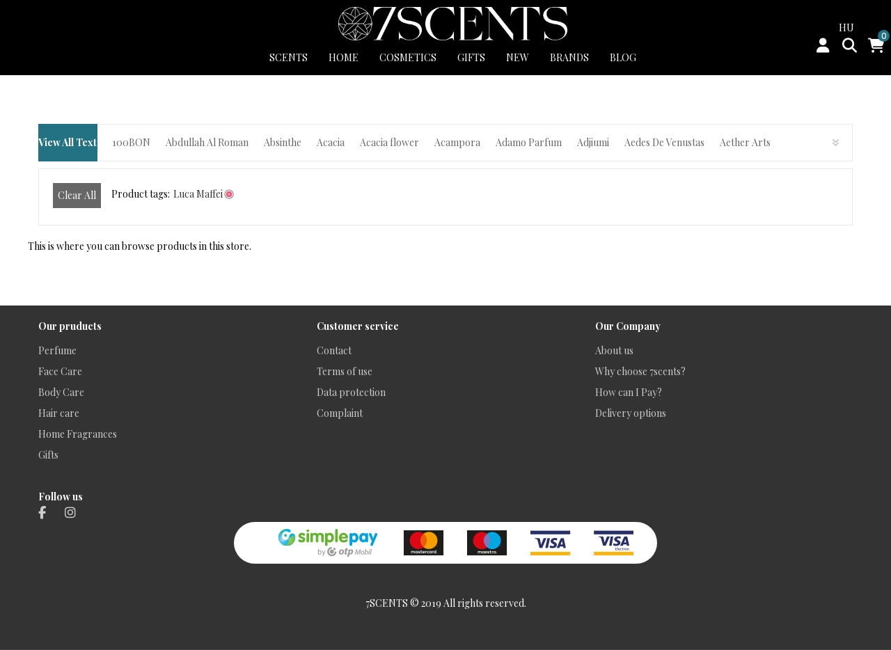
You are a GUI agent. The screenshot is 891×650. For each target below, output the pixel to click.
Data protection (351, 392)
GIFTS (471, 57)
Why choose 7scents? (640, 371)
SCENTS (288, 57)
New (517, 57)
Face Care (60, 371)
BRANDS (569, 57)
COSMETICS (407, 57)
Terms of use (344, 371)
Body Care (61, 392)
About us (614, 350)
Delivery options (630, 413)
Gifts (48, 454)
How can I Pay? (628, 392)
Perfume (57, 350)
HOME (343, 57)
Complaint (340, 413)
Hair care (58, 413)
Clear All (77, 195)
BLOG (623, 57)
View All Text (67, 142)
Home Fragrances (77, 434)
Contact (334, 350)
